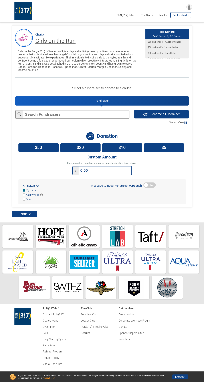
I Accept (180, 376)
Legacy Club (88, 320)
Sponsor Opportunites (131, 333)
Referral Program (53, 351)
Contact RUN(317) (53, 314)
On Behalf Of (31, 186)
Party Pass (49, 345)
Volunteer (124, 339)
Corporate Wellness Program (135, 320)
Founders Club (89, 314)
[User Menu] (189, 7)
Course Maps (50, 320)
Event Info (49, 326)
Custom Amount (102, 157)
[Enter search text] (76, 115)
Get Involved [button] (179, 15)
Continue (24, 214)
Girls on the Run (55, 41)
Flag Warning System (55, 339)
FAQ (45, 333)
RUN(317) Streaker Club (94, 326)
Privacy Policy (48, 378)
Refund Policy (51, 357)
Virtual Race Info (52, 364)
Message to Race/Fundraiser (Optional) (116, 186)
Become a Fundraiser (161, 114)
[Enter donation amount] (105, 171)
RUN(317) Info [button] (125, 15)
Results (163, 15)
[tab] (102, 101)
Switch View (178, 122)
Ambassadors (127, 314)
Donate (123, 326)
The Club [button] (146, 15)
